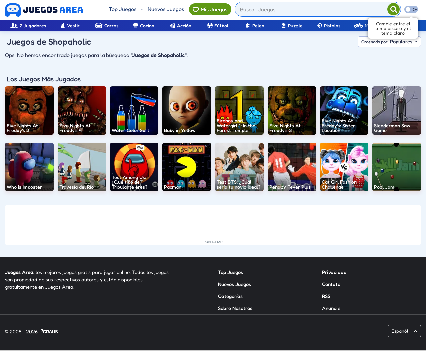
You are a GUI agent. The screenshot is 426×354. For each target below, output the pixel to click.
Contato (331, 284)
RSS (326, 296)
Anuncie (331, 308)
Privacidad (334, 272)
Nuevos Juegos (166, 9)
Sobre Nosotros (235, 308)
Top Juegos (122, 9)
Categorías (230, 296)
